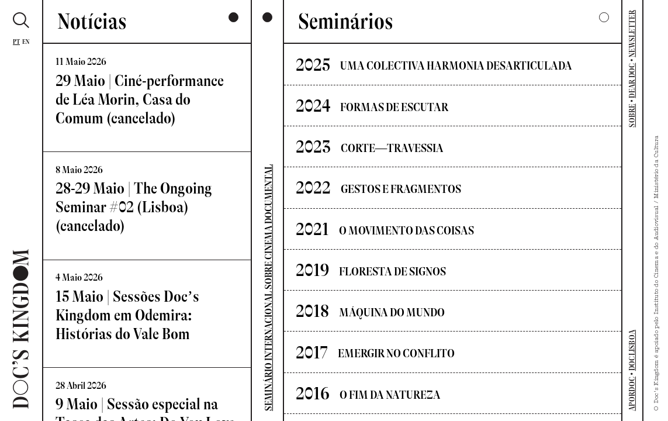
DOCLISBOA (632, 350)
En (26, 42)
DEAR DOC (632, 80)
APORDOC (632, 394)
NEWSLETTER (632, 33)
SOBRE (632, 115)
